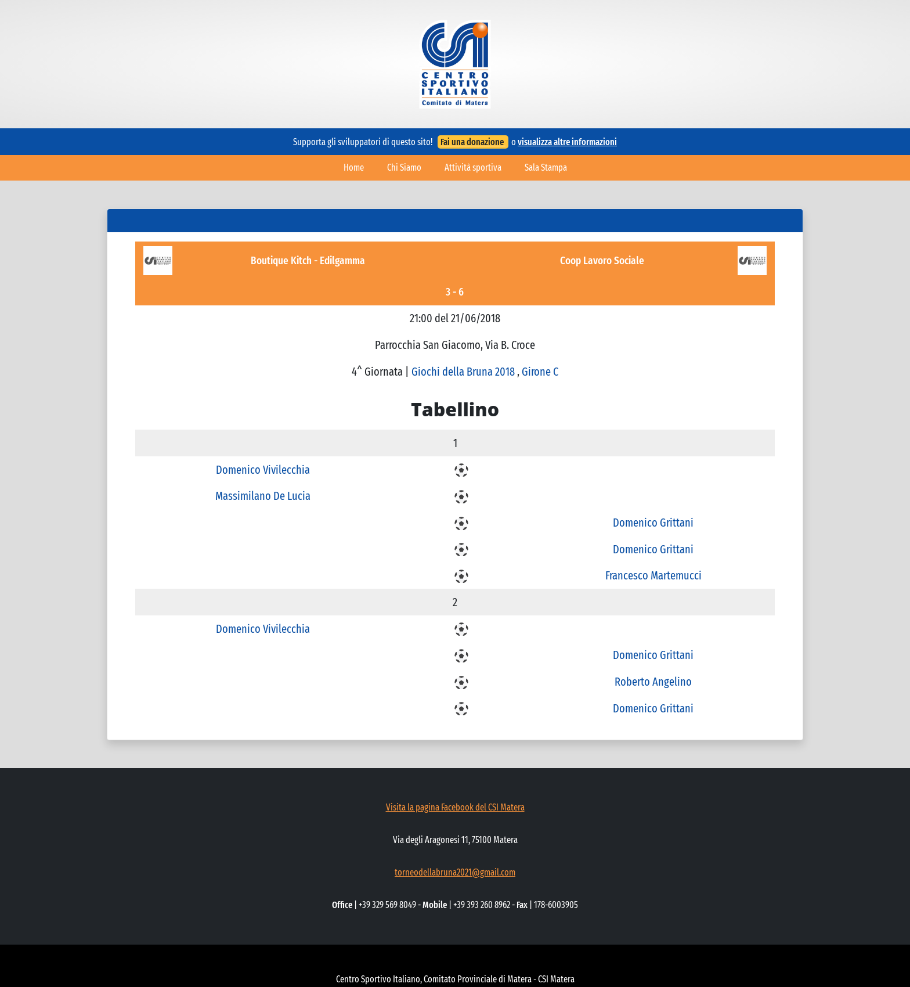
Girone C (540, 372)
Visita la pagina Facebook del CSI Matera (455, 807)
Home (354, 167)
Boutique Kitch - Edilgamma (308, 260)
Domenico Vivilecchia (263, 470)
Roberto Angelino (653, 682)
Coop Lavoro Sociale (602, 260)
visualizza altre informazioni (567, 141)
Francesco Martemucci (653, 575)
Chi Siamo (404, 167)
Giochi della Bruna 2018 (464, 372)
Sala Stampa (546, 167)
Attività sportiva (473, 167)
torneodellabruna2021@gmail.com (455, 872)
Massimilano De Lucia (262, 496)
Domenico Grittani (653, 522)
